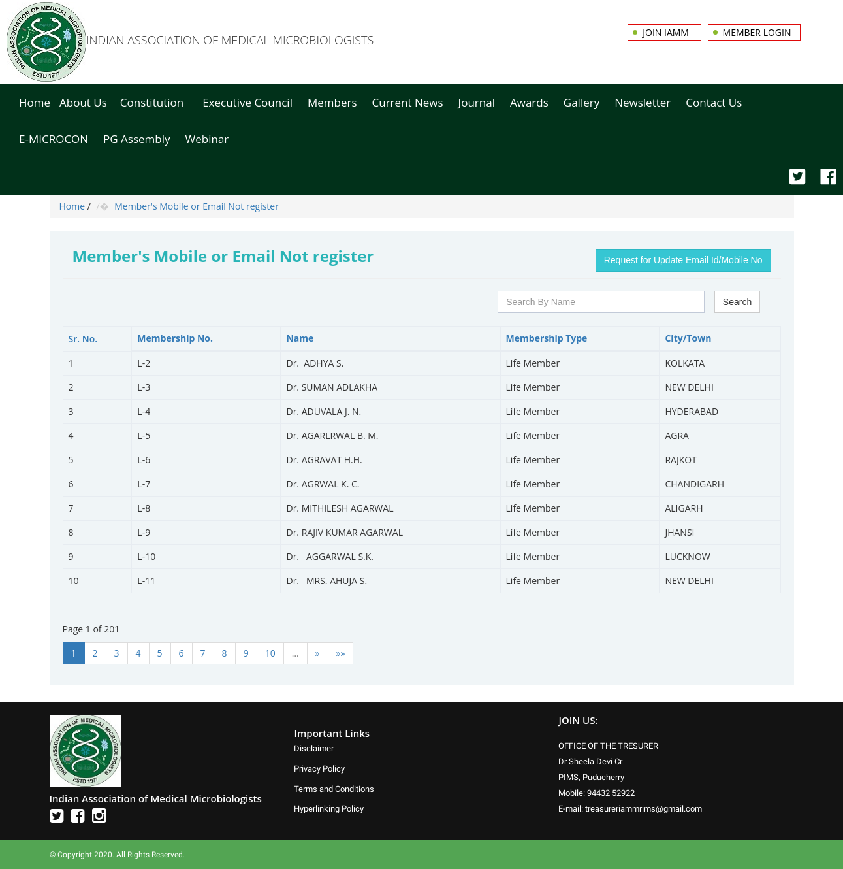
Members (332, 102)
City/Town (688, 338)
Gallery (581, 102)
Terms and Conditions (334, 789)
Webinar (207, 138)
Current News (407, 102)
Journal (476, 102)
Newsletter (642, 102)
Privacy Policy (319, 769)
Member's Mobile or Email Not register (196, 206)
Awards (529, 102)
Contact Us (714, 102)
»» (340, 653)
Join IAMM (667, 32)
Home (34, 102)
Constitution (151, 102)
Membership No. (175, 338)
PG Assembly (136, 138)
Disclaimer (314, 748)
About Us (83, 102)
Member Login (757, 32)
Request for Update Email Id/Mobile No (683, 260)
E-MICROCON (53, 138)
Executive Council (247, 102)
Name (299, 338)
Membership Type (547, 338)
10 (270, 653)
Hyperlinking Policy (329, 808)
